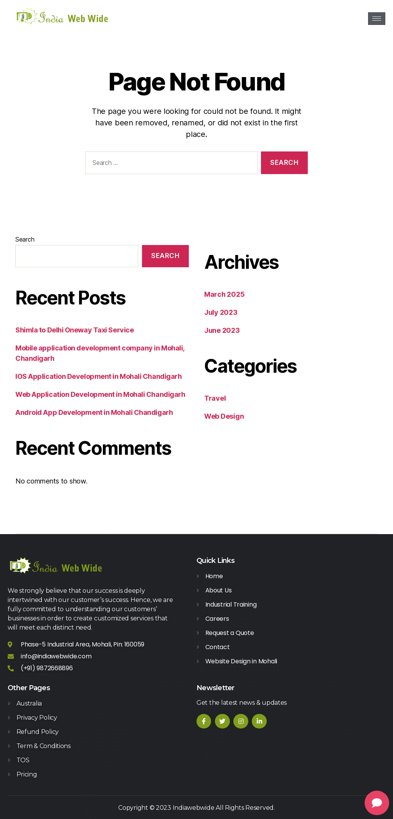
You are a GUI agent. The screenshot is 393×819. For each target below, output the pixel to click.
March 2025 (224, 294)
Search (24, 239)
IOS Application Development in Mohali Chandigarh (98, 376)
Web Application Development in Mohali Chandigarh (100, 394)
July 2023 (221, 312)
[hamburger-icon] (376, 18)
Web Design (224, 416)
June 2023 (222, 330)
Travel (215, 398)
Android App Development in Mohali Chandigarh (94, 412)
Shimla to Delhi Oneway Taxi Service (74, 330)
